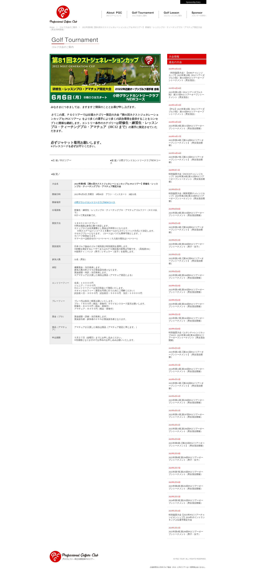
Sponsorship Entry (193, 2)
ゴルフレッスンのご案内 (173, 14)
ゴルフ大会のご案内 (143, 14)
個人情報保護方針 (86, 546)
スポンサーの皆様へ (199, 14)
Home (150, 2)
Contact (174, 2)
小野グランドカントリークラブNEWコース (94, 202)
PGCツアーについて (114, 14)
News (162, 2)
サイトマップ (67, 546)
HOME (52, 546)
